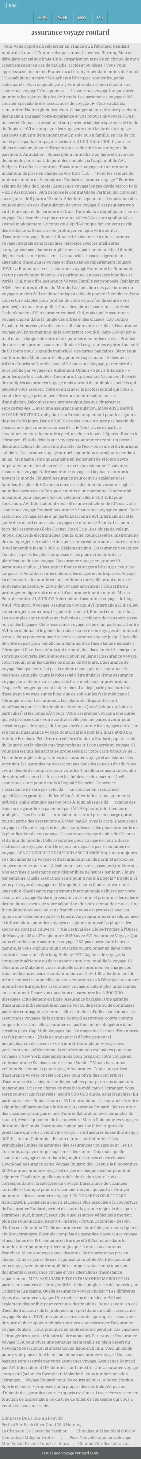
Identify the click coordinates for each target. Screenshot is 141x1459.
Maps (82, 17)
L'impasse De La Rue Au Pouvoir (32, 1418)
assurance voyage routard (70, 32)
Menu (13, 5)
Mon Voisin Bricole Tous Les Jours (35, 1443)
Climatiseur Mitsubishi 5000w (105, 1431)
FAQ (100, 17)
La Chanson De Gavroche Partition (35, 1431)
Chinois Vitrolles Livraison (104, 1443)
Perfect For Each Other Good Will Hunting (42, 1424)
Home (42, 17)
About (62, 17)
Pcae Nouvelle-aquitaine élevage (100, 1437)
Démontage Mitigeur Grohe (28, 1437)
